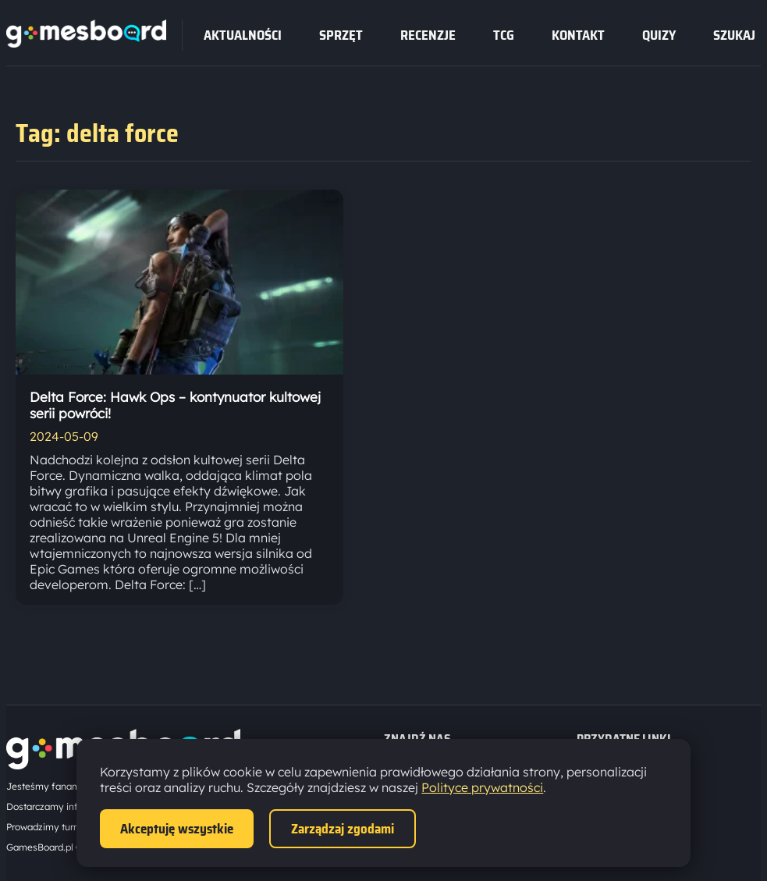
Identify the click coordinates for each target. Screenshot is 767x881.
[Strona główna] (86, 43)
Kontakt (578, 35)
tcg (503, 35)
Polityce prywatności (482, 787)
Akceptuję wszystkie (176, 829)
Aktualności (243, 35)
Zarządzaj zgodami (342, 829)
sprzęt (341, 35)
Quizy (659, 35)
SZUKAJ (734, 35)
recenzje (428, 35)
